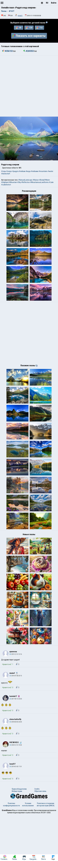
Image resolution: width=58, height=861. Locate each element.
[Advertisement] (29, 86)
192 (39, 27)
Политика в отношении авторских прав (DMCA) (45, 850)
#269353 (28, 51)
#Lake (51, 182)
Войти (53, 3)
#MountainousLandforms (39, 182)
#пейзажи (34, 171)
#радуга (15, 171)
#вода (28, 171)
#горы (3, 171)
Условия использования (28, 850)
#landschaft (5, 174)
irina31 (20, 16)
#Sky (19, 182)
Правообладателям (19, 835)
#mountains (43, 171)
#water (50, 171)
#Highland (5, 182)
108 (29, 27)
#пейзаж (22, 171)
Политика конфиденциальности (11, 850)
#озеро (9, 171)
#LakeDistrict (6, 185)
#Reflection (25, 182)
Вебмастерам (17, 837)
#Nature (36, 180)
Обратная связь (40, 837)
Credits (36, 835)
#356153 (7, 51)
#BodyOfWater (44, 180)
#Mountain (13, 182)
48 (18, 27)
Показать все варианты (29, 36)
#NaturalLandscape (25, 180)
